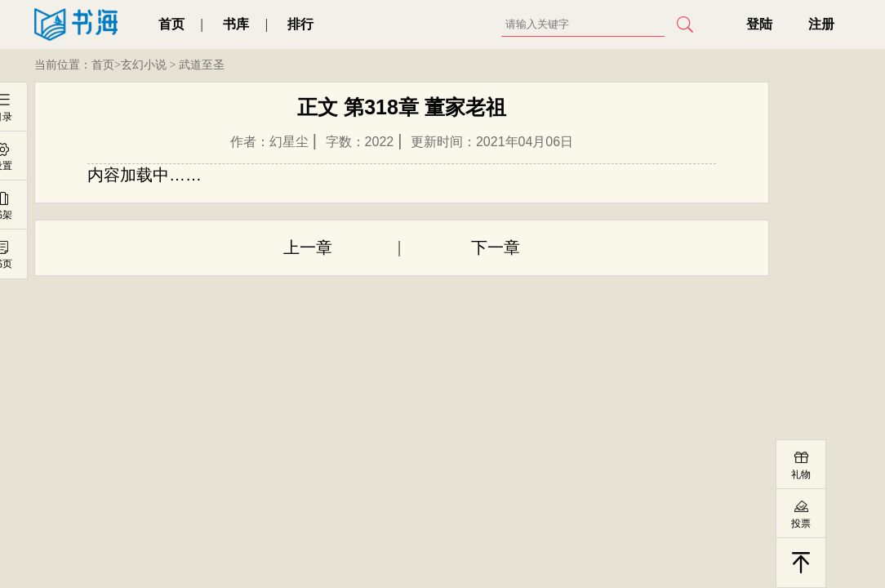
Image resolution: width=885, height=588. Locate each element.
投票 (801, 523)
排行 (300, 24)
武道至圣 (202, 65)
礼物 (801, 474)
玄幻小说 (144, 65)
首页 (171, 24)
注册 (821, 24)
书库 (236, 24)
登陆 (759, 24)
